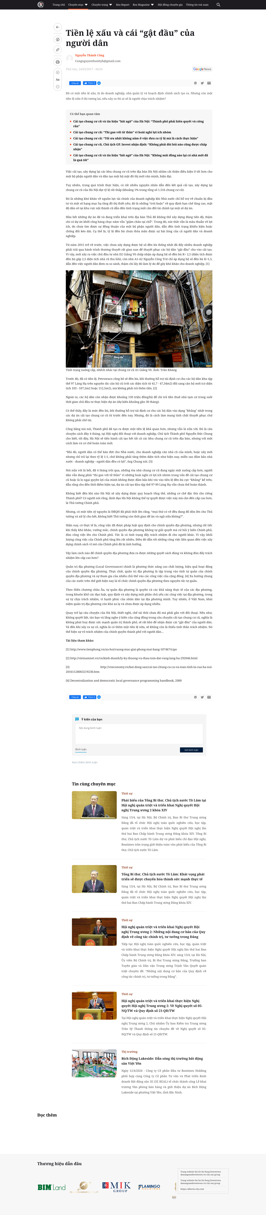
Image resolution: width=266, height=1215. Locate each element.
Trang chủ (59, 4)
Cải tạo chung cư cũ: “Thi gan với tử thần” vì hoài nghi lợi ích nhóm (122, 132)
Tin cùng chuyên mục (94, 784)
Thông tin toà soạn (197, 4)
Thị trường (129, 1052)
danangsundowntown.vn (193, 1174)
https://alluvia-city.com (192, 1189)
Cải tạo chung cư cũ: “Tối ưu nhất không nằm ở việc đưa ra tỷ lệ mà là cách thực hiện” (135, 138)
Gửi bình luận (191, 749)
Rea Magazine (143, 5)
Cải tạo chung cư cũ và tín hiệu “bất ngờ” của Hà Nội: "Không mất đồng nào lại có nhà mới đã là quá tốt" (140, 157)
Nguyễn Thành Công (89, 55)
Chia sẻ (75, 83)
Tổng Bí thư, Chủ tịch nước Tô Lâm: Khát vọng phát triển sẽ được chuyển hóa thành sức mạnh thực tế (163, 876)
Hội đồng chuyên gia (170, 4)
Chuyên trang (102, 5)
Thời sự (127, 793)
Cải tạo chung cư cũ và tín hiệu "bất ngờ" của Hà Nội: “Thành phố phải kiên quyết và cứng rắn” (138, 123)
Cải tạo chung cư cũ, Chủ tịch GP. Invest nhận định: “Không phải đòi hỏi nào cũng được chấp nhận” (140, 146)
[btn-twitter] (202, 83)
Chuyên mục (78, 5)
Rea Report (122, 4)
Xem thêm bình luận (85, 762)
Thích (89, 83)
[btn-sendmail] (209, 83)
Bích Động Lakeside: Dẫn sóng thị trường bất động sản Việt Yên (162, 1061)
